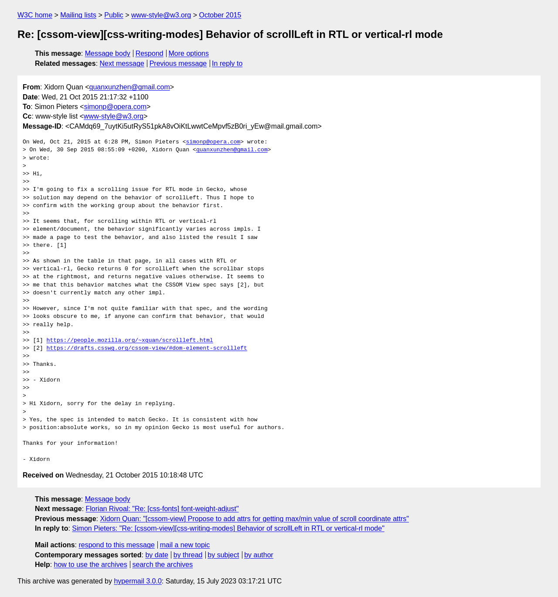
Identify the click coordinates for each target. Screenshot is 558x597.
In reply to (227, 63)
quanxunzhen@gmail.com (129, 87)
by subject (223, 555)
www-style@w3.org (161, 15)
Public (113, 15)
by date (156, 555)
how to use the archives (90, 564)
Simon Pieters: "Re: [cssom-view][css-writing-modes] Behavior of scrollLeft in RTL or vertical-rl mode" (228, 528)
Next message (122, 63)
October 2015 (220, 15)
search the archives (163, 564)
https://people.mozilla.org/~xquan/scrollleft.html (130, 341)
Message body (107, 53)
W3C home (34, 15)
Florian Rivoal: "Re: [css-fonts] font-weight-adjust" (162, 508)
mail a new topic (185, 545)
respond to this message (116, 545)
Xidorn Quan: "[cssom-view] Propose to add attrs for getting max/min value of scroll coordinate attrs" (254, 518)
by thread (188, 555)
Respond (149, 53)
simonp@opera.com (115, 106)
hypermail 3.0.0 (137, 581)
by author (258, 555)
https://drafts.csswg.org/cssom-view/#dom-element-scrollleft (147, 348)
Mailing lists (78, 15)
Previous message (178, 63)
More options (189, 53)
